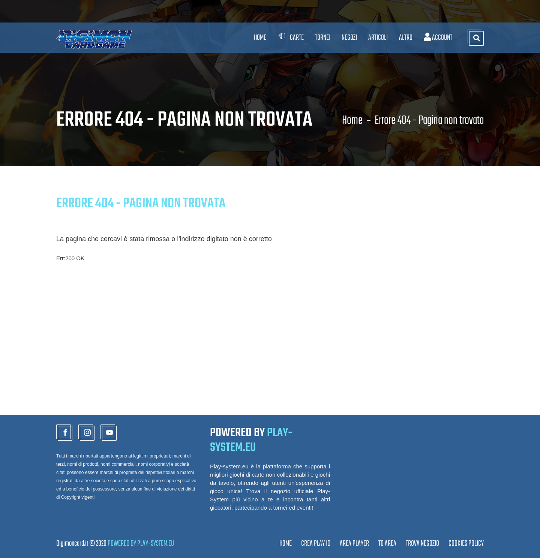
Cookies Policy (466, 543)
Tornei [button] (322, 38)
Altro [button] (405, 38)
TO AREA (387, 543)
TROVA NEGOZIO (422, 543)
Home (260, 38)
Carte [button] (291, 38)
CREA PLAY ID (315, 543)
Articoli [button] (378, 38)
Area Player (354, 543)
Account (438, 38)
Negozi (349, 38)
